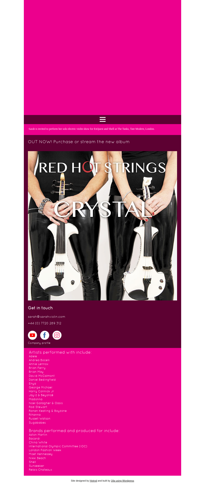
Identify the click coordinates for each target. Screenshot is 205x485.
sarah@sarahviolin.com (46, 316)
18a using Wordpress (122, 480)
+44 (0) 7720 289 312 (44, 323)
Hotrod (93, 480)
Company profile (39, 343)
